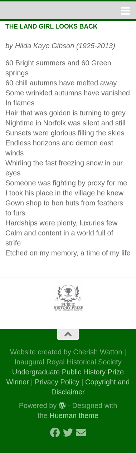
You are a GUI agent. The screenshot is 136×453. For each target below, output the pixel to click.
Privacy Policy (57, 382)
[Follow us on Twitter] (68, 433)
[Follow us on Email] (81, 433)
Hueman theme (73, 415)
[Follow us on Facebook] (55, 433)
